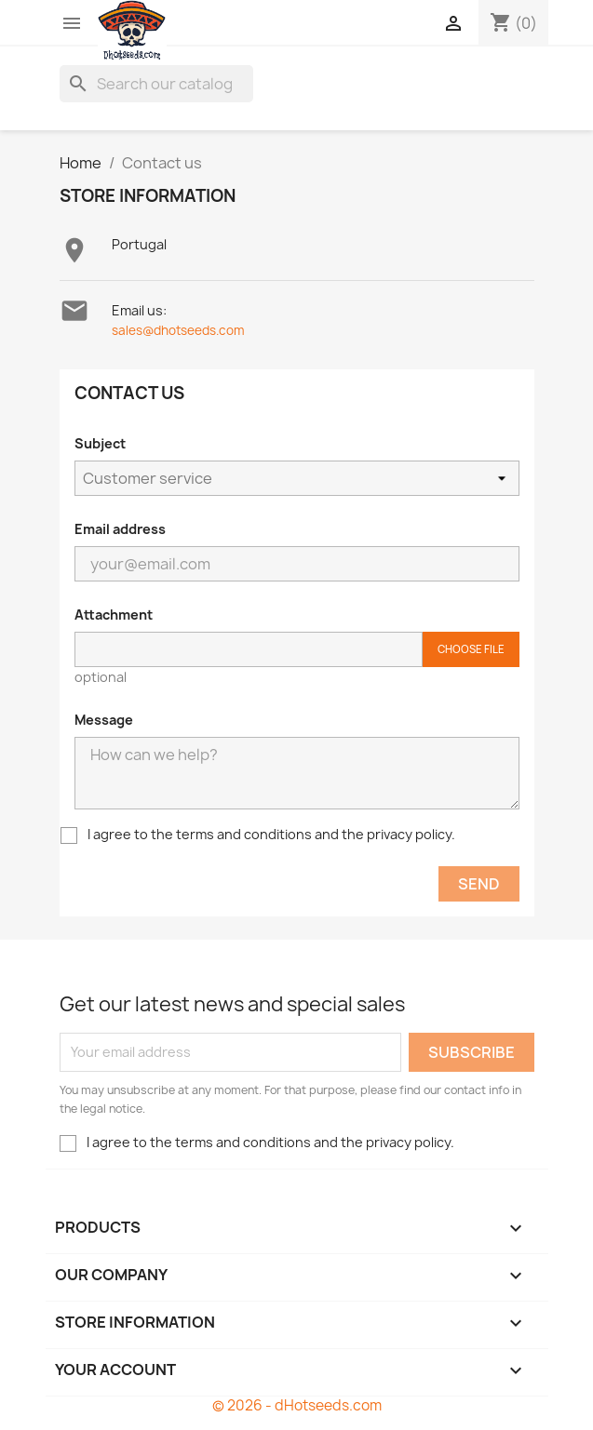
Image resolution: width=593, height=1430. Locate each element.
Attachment (113, 614)
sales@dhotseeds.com (178, 330)
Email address (120, 529)
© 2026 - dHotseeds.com (297, 1405)
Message (103, 719)
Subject (100, 443)
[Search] (156, 83)
